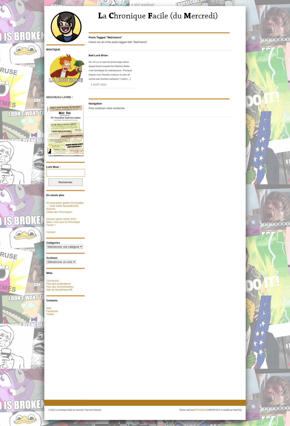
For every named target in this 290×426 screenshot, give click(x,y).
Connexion (52, 280)
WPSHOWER (200, 410)
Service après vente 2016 (61, 218)
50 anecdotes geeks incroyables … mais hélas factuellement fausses (65, 205)
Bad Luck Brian (98, 55)
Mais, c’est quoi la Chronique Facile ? (63, 223)
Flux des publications (58, 283)
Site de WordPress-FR (59, 289)
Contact (50, 232)
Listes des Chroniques (59, 211)
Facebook (52, 311)
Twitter (50, 314)
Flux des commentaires (59, 286)
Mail (48, 308)
